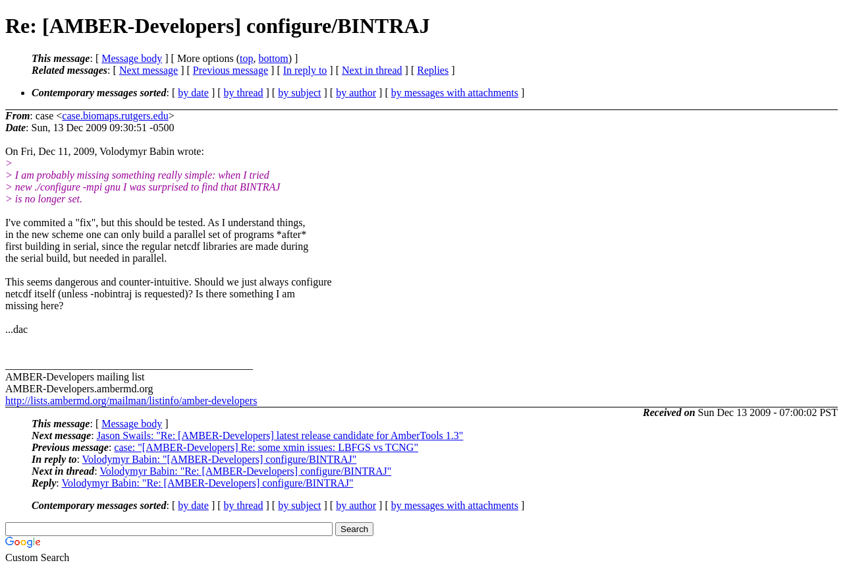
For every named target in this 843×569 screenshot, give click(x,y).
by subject (299, 92)
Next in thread (372, 70)
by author (356, 92)
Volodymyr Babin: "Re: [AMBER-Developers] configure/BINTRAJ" (245, 471)
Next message (148, 70)
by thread (243, 92)
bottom (273, 58)
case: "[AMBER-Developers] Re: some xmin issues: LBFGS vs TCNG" (266, 447)
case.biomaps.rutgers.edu (115, 115)
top (246, 58)
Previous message (230, 70)
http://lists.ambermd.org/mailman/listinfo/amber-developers (131, 400)
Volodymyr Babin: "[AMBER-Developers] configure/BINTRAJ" (219, 459)
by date (193, 92)
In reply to (305, 70)
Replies (433, 70)
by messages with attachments (454, 92)
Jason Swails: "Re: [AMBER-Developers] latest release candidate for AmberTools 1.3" (280, 435)
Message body (131, 58)
